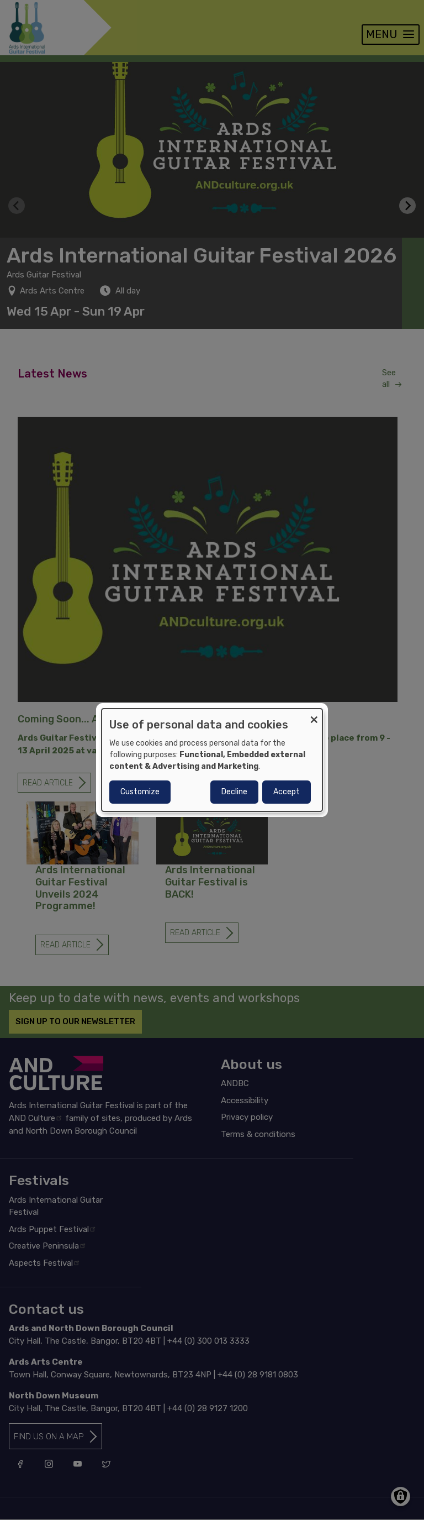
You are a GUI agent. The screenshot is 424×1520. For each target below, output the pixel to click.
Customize (140, 791)
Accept (286, 791)
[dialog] (212, 760)
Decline (234, 791)
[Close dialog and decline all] (314, 715)
